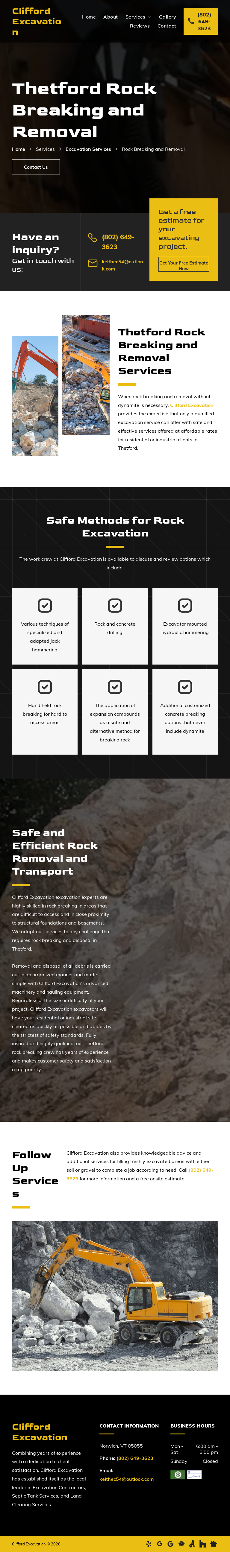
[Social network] (181, 1543)
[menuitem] (85, 16)
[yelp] (148, 1543)
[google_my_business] (159, 1543)
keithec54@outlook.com (126, 1479)
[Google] (170, 1543)
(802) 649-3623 (134, 1458)
